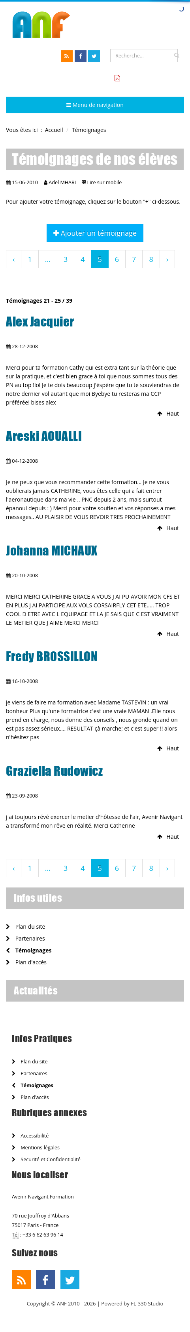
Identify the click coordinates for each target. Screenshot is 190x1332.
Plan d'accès (26, 962)
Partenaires (25, 938)
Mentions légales (36, 1147)
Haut (168, 413)
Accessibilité (30, 1135)
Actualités (36, 991)
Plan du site (25, 926)
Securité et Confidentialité (46, 1159)
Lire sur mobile (104, 182)
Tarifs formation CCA (151, 78)
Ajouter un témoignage (95, 233)
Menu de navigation (95, 105)
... (48, 259)
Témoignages (28, 950)
